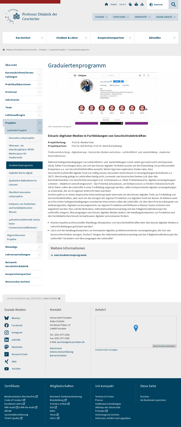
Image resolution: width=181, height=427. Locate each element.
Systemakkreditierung (16, 414)
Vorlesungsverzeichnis (107, 414)
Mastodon (17, 347)
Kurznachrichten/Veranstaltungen (19, 74)
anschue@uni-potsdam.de (71, 342)
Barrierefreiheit (58, 355)
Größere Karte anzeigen (106, 350)
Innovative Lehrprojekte (21, 137)
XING (14, 361)
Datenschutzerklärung (61, 351)
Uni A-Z (122, 4)
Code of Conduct (13, 400)
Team (8, 107)
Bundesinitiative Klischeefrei (19, 396)
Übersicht (11, 65)
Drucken (144, 396)
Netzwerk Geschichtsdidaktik (16, 264)
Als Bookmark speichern (153, 400)
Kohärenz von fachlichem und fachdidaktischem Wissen (22, 208)
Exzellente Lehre (13, 403)
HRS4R (7, 410)
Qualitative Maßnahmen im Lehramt (23, 182)
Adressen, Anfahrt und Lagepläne (113, 418)
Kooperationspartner (18, 274)
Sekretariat (12, 99)
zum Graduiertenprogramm (70, 255)
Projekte (43, 49)
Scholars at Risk (58, 403)
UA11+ (53, 418)
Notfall (114, 4)
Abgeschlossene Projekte (16, 237)
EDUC (52, 410)
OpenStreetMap (160, 346)
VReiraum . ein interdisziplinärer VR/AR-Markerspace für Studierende (21, 151)
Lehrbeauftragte (15, 115)
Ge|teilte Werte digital (20, 172)
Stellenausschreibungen (108, 403)
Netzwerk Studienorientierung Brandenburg (66, 398)
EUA (52, 407)
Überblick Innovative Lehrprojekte (20, 194)
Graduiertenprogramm (78, 49)
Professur (11, 92)
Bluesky (16, 318)
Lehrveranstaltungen (17, 254)
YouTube (16, 368)
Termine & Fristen (104, 396)
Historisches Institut (17, 281)
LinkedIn (16, 339)
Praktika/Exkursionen (18, 84)
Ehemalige (11, 246)
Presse (99, 400)
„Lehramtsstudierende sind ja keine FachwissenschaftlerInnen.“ (24, 223)
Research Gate (20, 354)
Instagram (17, 332)
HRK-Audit (9, 407)
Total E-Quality (12, 418)
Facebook (17, 325)
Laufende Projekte (57, 49)
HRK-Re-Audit (27, 407)
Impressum (56, 348)
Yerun (53, 414)
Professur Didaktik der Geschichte (21, 49)
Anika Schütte (50, 298)
